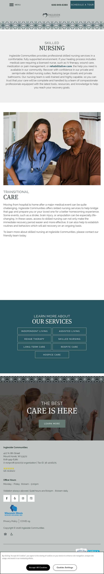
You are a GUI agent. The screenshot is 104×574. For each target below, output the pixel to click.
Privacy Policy (10, 521)
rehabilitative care (61, 66)
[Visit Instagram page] (23, 498)
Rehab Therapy (34, 339)
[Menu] (15, 4)
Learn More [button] (52, 423)
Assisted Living (69, 331)
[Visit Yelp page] (15, 498)
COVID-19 (25, 521)
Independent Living (34, 331)
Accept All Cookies (38, 567)
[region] (52, 563)
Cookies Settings (65, 567)
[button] (82, 5)
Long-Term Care (34, 347)
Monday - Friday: (11, 484)
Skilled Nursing (69, 339)
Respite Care (69, 347)
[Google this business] (31, 498)
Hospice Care (52, 355)
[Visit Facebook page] (6, 498)
